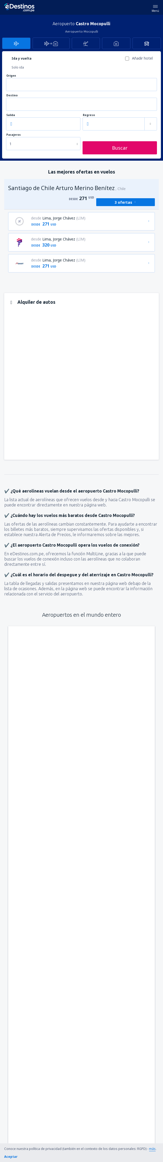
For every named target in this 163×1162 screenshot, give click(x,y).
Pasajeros (13, 135)
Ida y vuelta (22, 58)
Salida (10, 115)
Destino (12, 95)
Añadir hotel (142, 58)
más (152, 1149)
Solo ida (18, 67)
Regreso (89, 115)
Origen (11, 75)
